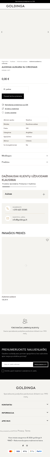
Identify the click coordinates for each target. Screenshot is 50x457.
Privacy (21, 430)
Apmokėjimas (14, 184)
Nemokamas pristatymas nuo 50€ (25, 1)
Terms (27, 430)
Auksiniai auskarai (9, 297)
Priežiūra (25, 162)
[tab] (25, 156)
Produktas (5, 184)
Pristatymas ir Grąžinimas (27, 184)
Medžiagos (25, 155)
